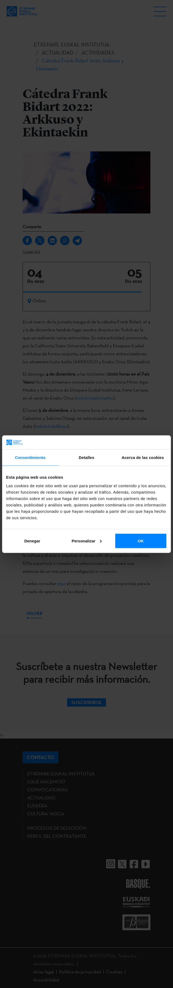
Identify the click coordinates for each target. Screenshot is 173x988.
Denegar (32, 540)
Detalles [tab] (86, 457)
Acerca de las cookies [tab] (143, 457)
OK (141, 540)
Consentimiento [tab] (30, 457)
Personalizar (87, 540)
